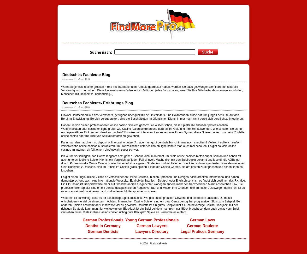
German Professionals (103, 220)
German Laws (202, 220)
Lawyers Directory (152, 232)
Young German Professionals (152, 220)
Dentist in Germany (103, 226)
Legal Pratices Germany (202, 232)
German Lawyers (151, 226)
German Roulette (202, 226)
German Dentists (103, 232)
